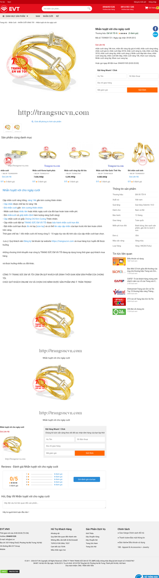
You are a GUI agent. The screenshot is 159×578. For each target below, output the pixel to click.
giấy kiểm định (26, 215)
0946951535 (123, 63)
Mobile (2, 549)
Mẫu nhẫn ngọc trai (58, 550)
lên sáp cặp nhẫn (62, 226)
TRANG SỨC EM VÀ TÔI (35, 222)
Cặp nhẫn (8, 204)
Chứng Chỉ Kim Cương (35, 219)
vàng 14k (32, 200)
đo (27, 226)
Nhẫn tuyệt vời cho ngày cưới (21, 190)
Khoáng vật (55, 533)
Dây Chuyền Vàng (92, 537)
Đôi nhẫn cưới (10, 207)
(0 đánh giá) (133, 33)
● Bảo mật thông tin (137, 538)
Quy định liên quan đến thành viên (64, 537)
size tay (40, 226)
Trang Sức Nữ (91, 547)
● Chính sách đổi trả (136, 533)
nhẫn (9, 215)
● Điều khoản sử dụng (136, 542)
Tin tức (2, 2)
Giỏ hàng (152, 8)
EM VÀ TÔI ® (112, 33)
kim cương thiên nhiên (32, 207)
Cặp (5, 219)
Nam (9, 2)
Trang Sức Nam (92, 543)
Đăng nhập (152, 2)
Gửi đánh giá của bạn (87, 479)
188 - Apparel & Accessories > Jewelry (133, 547)
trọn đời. (75, 222)
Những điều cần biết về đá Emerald (64, 540)
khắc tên (23, 211)
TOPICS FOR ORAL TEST (60, 543)
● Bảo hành (122, 542)
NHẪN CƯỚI (48, 16)
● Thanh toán (123, 538)
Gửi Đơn (142, 90)
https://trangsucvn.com (62, 241)
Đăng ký (27, 241)
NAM (38, 16)
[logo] (16, 9)
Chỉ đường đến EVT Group (10, 546)
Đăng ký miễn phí (140, 2)
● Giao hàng (123, 533)
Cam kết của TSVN (58, 547)
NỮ (57, 16)
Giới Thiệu (90, 533)
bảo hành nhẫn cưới (61, 222)
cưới (14, 215)
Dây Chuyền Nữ (92, 540)
